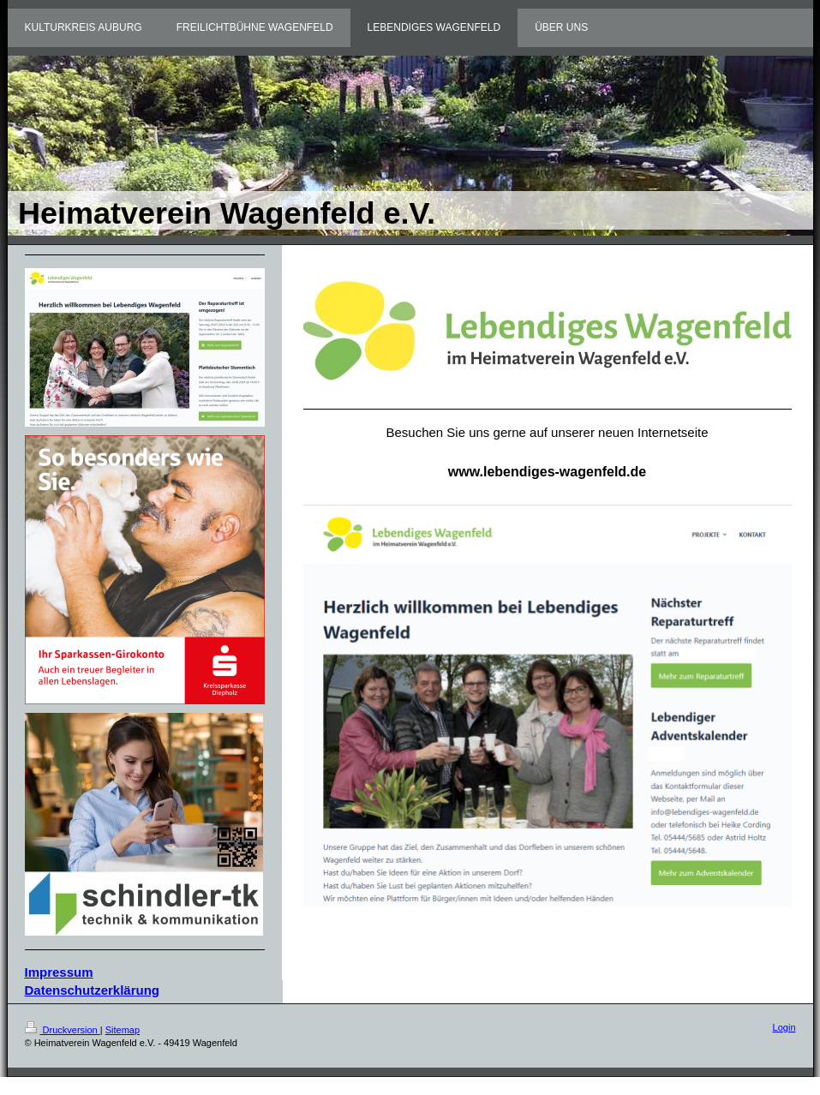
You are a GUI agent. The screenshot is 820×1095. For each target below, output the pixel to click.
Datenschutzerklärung (92, 990)
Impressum (59, 972)
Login (784, 1027)
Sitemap (122, 1030)
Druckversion (62, 1030)
